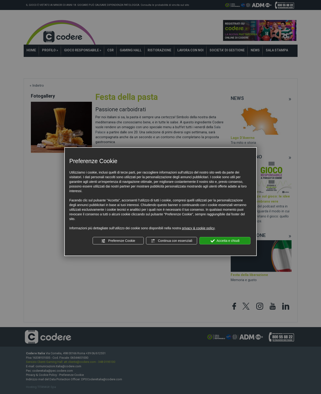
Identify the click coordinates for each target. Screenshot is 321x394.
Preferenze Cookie (118, 241)
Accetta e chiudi (225, 241)
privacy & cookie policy (198, 228)
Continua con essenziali (171, 241)
